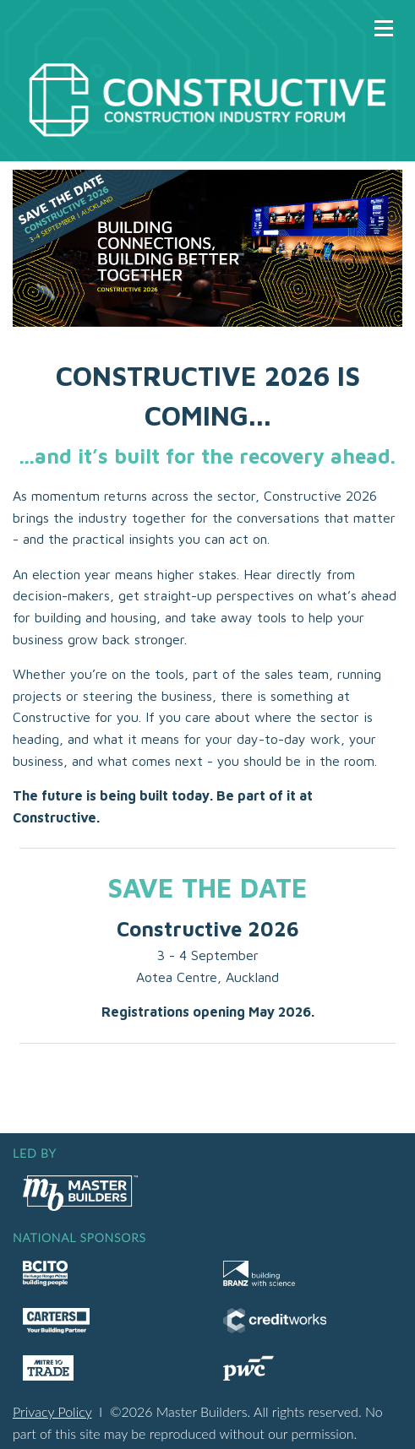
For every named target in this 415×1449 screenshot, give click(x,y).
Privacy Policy (52, 1411)
